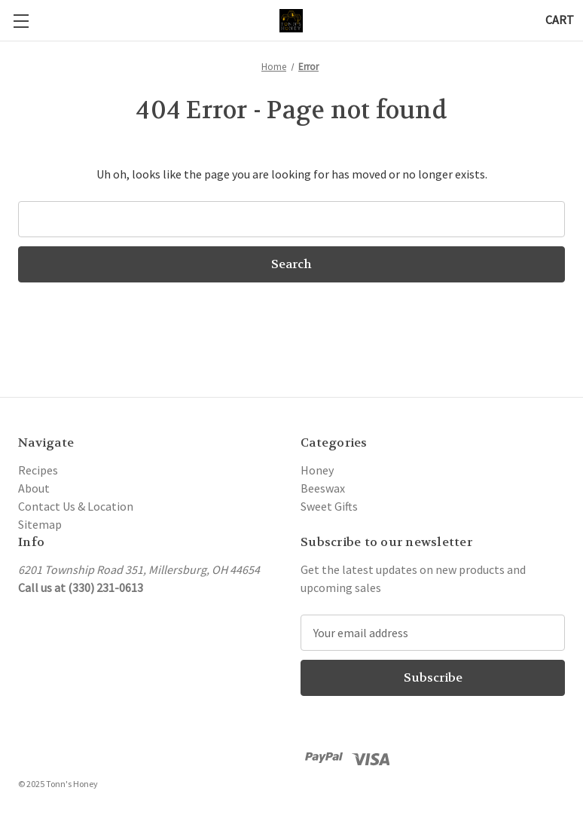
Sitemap (40, 524)
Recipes (38, 470)
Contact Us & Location (75, 506)
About (34, 488)
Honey (317, 470)
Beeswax (323, 488)
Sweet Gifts (329, 506)
